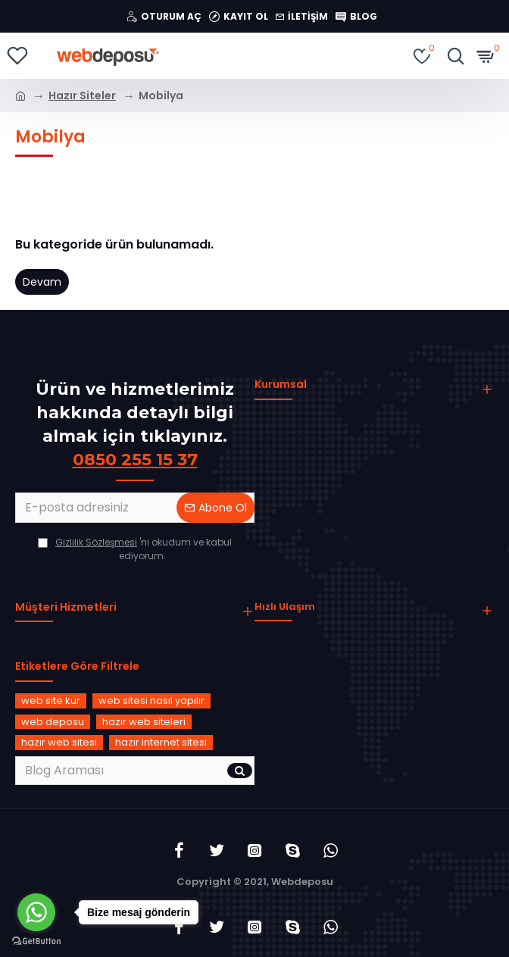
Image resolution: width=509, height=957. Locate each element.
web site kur (50, 700)
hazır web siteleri (144, 722)
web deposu (52, 722)
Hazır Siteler (82, 95)
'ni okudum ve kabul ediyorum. (135, 549)
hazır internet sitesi (161, 742)
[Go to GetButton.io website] (36, 941)
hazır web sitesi (59, 742)
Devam (42, 281)
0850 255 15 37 (135, 459)
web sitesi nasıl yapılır (151, 700)
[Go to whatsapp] (36, 912)
